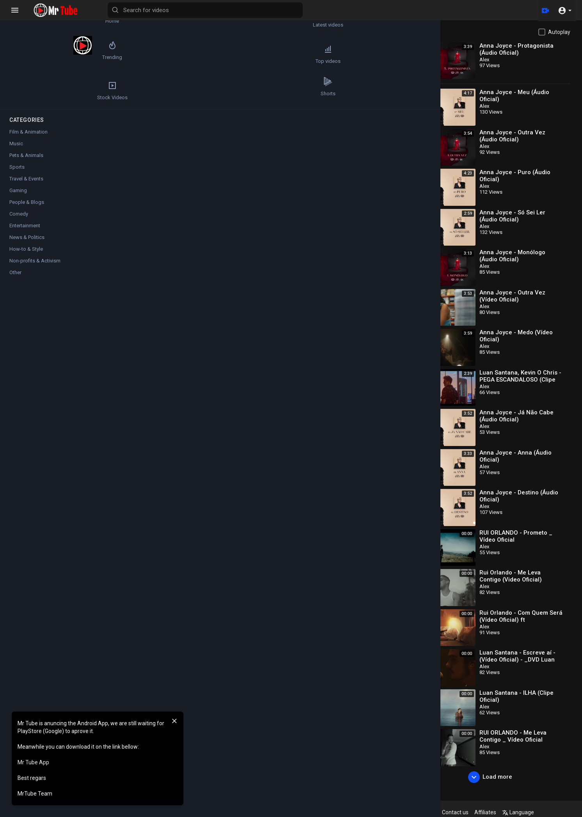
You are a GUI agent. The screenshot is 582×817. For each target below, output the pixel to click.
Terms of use (376, 812)
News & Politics (26, 237)
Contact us (479, 812)
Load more (498, 777)
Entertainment (24, 225)
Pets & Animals (26, 155)
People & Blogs (26, 202)
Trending (27, 54)
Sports (17, 167)
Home (27, 18)
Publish (397, 398)
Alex (147, 295)
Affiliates (509, 812)
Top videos (74, 54)
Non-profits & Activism (34, 261)
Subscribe (389, 299)
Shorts (74, 90)
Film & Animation (28, 132)
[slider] (221, 189)
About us (449, 812)
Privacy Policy (415, 812)
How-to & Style (26, 249)
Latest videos (74, 18)
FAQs (347, 812)
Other (15, 272)
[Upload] (544, 10)
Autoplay (559, 32)
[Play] (123, 188)
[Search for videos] (306, 10)
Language (542, 812)
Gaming (18, 190)
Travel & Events (26, 179)
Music (155, 329)
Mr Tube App (33, 762)
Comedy (18, 214)
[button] (564, 10)
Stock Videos (27, 90)
